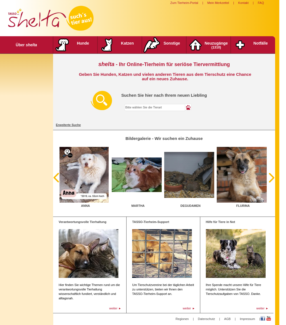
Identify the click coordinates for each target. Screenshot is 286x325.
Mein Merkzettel (218, 2)
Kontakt (243, 2)
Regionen (182, 319)
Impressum (247, 319)
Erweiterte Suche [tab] (68, 125)
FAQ (261, 2)
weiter (113, 308)
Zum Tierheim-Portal (184, 2)
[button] (188, 107)
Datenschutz (206, 319)
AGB (227, 319)
